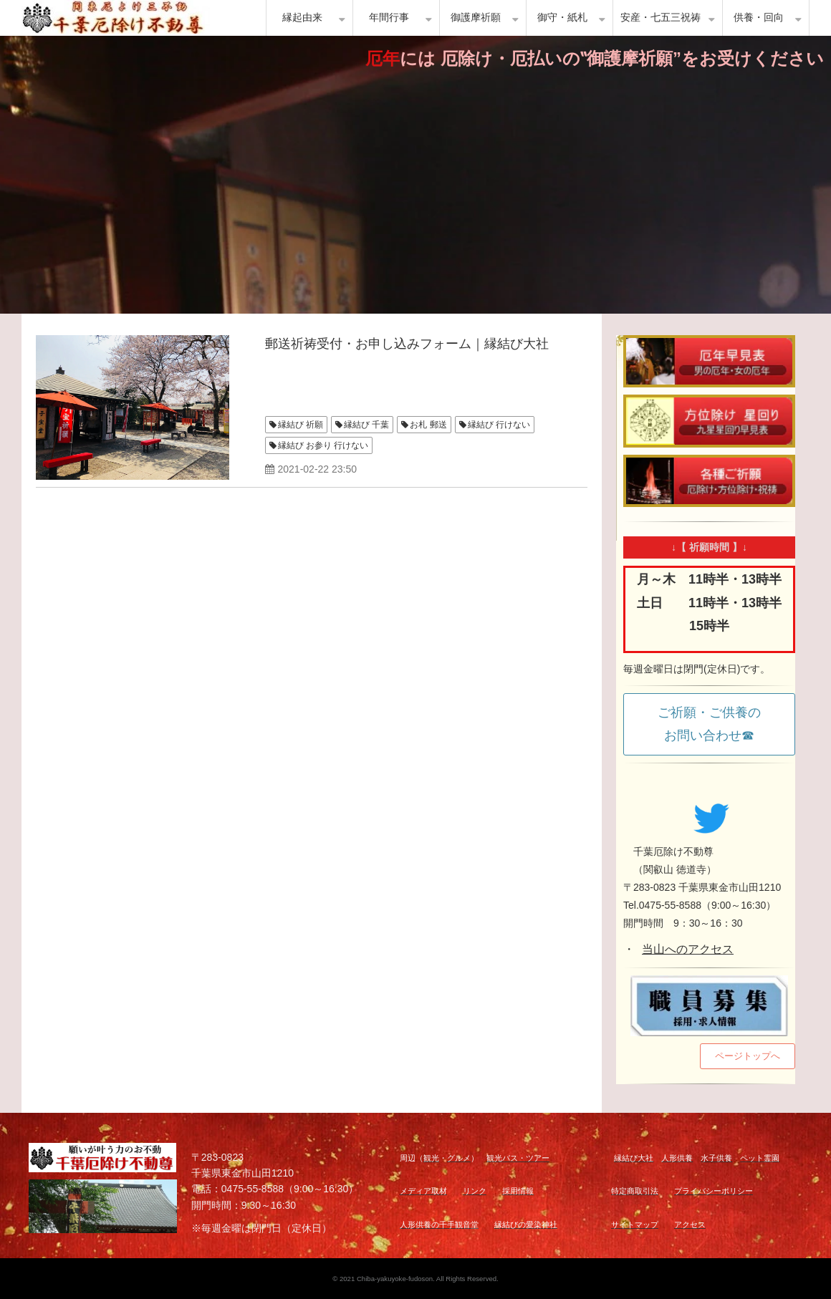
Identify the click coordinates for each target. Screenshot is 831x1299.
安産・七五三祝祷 (660, 17)
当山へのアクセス (688, 949)
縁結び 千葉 (366, 425)
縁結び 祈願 (300, 425)
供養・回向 (759, 17)
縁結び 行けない (499, 425)
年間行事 (389, 17)
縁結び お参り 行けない (323, 445)
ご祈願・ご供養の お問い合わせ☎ (716, 724)
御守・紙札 (562, 17)
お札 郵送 (428, 425)
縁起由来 (302, 17)
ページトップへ (747, 1056)
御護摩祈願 (476, 17)
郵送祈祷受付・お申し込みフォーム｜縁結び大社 (407, 344)
